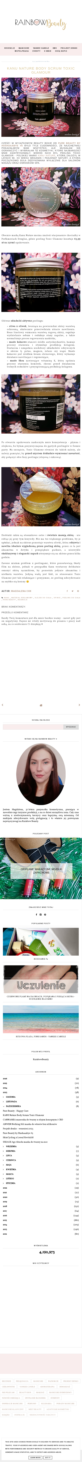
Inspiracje (19, 1415)
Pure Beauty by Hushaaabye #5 (18, 1133)
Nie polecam (8, 1392)
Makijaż (40, 1392)
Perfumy (32, 1403)
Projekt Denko (69, 48)
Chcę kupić (61, 51)
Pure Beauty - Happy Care (15, 1111)
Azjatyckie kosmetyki (57, 1409)
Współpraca (22, 51)
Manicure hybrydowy (60, 1392)
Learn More (35, 1457)
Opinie (57, 598)
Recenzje (9, 48)
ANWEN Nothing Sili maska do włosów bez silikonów (30, 1124)
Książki (5, 1415)
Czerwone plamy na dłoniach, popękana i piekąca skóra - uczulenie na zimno (41, 998)
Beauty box (25, 1392)
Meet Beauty (35, 1409)
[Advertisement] (41, 1321)
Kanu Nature (46, 155)
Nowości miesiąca (11, 1398)
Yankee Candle (41, 48)
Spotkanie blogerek (35, 1398)
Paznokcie (53, 1381)
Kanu (7, 598)
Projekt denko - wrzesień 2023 (18, 1128)
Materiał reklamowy (22, 598)
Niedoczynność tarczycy (43, 1415)
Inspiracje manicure (12, 1403)
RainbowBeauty (41, 1059)
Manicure (24, 48)
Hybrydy (55, 1398)
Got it (47, 1457)
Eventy (36, 51)
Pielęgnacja (22, 1381)
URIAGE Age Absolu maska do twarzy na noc (25, 1142)
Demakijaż (64, 1387)
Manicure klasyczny (13, 1409)
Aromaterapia (47, 1387)
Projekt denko (70, 1381)
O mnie (47, 51)
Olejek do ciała (43, 598)
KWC (55, 48)
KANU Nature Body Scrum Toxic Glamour (23, 1115)
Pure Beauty (9, 600)
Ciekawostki (8, 1387)
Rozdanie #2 (41, 959)
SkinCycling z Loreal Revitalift (18, 1137)
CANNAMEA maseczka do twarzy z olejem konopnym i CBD (33, 1119)
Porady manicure (65, 1403)
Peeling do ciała (71, 598)
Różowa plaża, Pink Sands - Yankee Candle (41, 1037)
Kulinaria (46, 1403)
